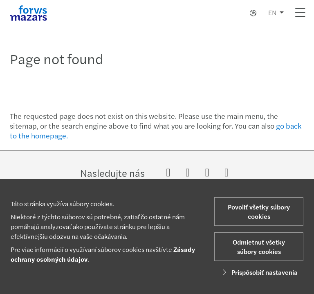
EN (272, 12)
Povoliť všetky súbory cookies (259, 211)
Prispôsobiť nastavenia (259, 272)
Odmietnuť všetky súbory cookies (259, 246)
